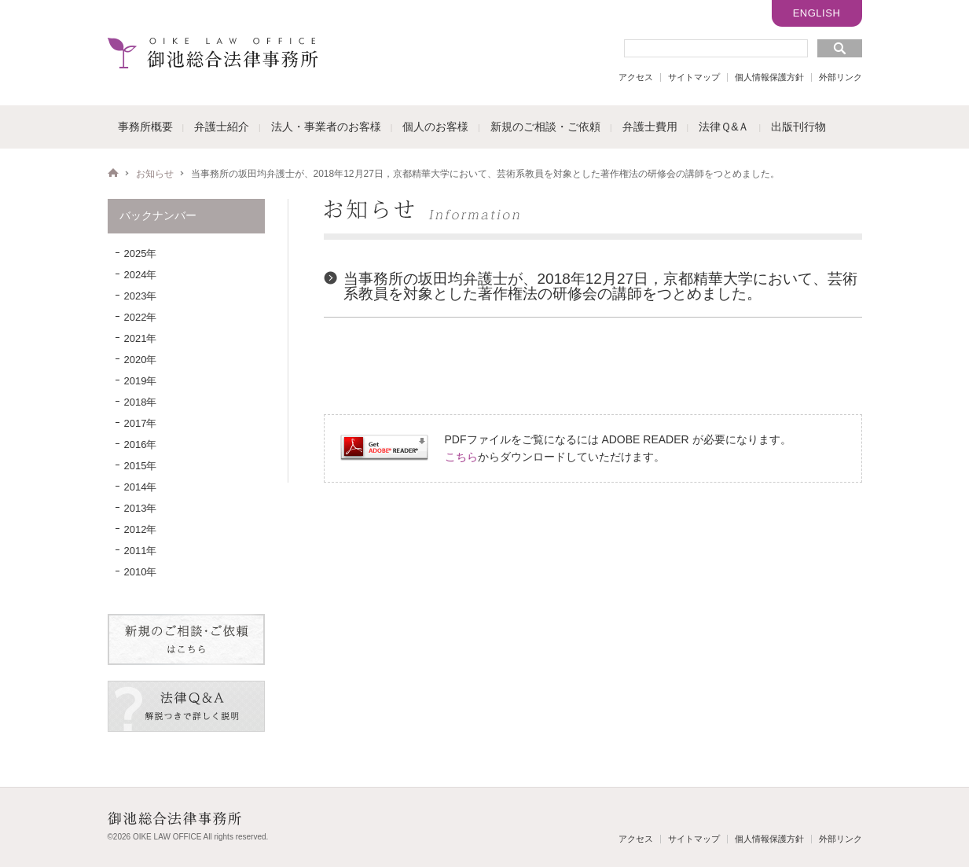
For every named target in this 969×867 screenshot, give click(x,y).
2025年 (140, 253)
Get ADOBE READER (384, 448)
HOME (113, 173)
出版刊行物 (798, 126)
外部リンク (840, 77)
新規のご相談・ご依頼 (545, 126)
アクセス (635, 77)
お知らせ (155, 173)
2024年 (140, 275)
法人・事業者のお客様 (326, 126)
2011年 (140, 551)
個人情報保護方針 (769, 77)
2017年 (140, 423)
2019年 (140, 381)
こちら (461, 456)
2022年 (140, 317)
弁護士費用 (649, 126)
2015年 (140, 466)
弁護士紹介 (221, 126)
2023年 (140, 296)
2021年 (140, 338)
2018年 (140, 402)
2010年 (140, 572)
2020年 (140, 360)
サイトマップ (694, 77)
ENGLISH (817, 13)
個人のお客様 (435, 126)
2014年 (140, 487)
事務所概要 (145, 126)
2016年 (140, 444)
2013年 (140, 508)
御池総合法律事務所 (213, 52)
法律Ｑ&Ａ (724, 126)
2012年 (140, 529)
